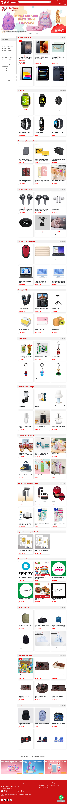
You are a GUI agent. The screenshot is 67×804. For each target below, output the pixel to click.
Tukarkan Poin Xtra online (44, 787)
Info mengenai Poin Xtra (43, 785)
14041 (2, 783)
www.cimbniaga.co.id (21, 783)
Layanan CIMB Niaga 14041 (56, 785)
